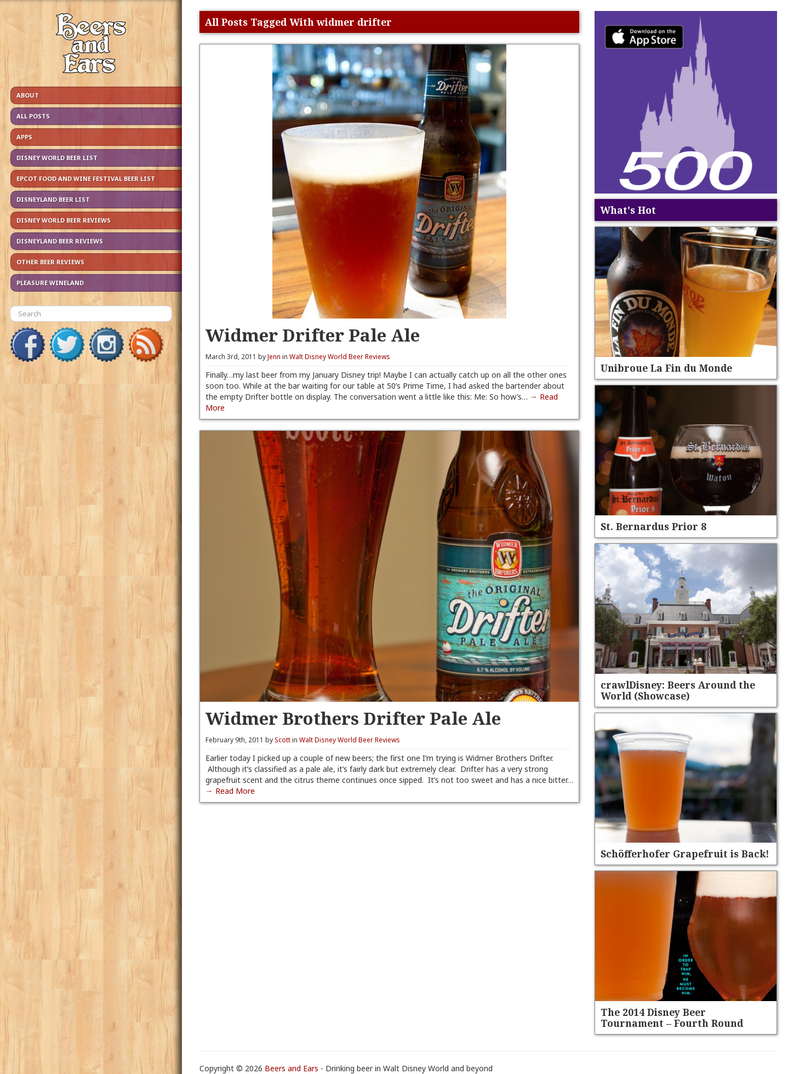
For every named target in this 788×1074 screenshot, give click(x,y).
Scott (282, 740)
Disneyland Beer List (53, 199)
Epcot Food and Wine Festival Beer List (85, 178)
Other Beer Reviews (50, 262)
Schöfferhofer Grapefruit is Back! (685, 853)
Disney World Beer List (57, 158)
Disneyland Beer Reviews (59, 241)
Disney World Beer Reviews (63, 220)
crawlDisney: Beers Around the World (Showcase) (678, 690)
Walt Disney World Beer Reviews (339, 356)
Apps (24, 137)
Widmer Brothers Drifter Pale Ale (353, 718)
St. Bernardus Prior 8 (653, 526)
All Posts (33, 116)
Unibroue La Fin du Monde (666, 367)
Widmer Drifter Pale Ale (312, 334)
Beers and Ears (291, 1068)
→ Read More (230, 791)
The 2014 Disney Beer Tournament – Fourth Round (672, 1017)
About (27, 95)
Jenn (274, 356)
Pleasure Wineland (50, 283)
